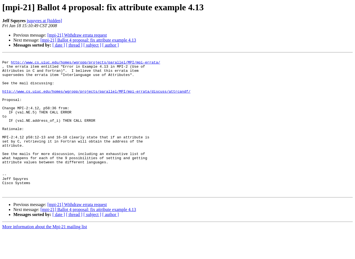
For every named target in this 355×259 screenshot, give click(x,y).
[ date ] (58, 45)
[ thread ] (74, 45)
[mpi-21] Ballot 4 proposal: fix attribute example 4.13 (88, 40)
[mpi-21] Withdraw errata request (77, 35)
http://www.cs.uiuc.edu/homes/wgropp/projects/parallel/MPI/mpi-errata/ (85, 63)
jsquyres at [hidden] (44, 20)
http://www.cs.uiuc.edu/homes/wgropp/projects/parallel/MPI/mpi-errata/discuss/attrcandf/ (96, 98)
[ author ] (110, 45)
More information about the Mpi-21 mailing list (44, 254)
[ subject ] (92, 45)
